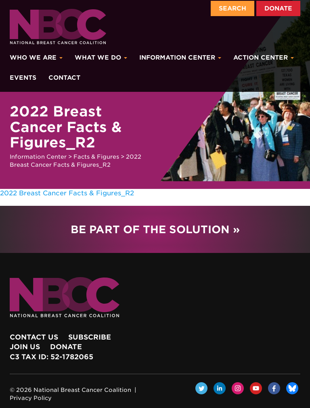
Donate (278, 8)
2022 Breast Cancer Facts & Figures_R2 (67, 193)
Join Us (25, 347)
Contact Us (34, 337)
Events (23, 77)
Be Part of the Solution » (155, 229)
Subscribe (89, 337)
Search (232, 8)
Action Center (263, 57)
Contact (64, 77)
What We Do (101, 57)
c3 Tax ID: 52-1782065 (51, 357)
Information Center (180, 57)
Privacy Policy (31, 398)
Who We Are (36, 57)
